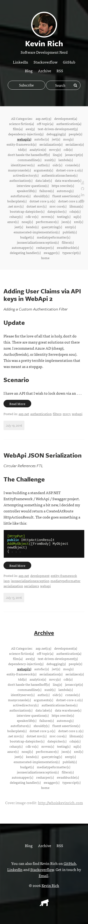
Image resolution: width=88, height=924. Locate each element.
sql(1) (77, 216)
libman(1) (76, 206)
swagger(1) (51, 252)
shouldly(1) (41, 195)
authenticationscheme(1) (59, 175)
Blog (29, 71)
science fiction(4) (21, 123)
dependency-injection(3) (25, 133)
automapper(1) (22, 247)
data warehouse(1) (68, 180)
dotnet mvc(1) (36, 206)
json (7, 584)
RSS (60, 71)
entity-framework (64, 579)
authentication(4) (68, 123)
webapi (77, 413)
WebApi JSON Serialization (43, 455)
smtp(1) (70, 226)
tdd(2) (22, 149)
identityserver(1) (22, 164)
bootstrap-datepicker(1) (27, 211)
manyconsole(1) (19, 170)
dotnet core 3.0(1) (42, 201)
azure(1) (13, 221)
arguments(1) (43, 170)
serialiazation (13, 589)
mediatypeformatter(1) (53, 237)
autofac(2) (41, 139)
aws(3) (30, 128)
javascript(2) (74, 154)
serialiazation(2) (50, 144)
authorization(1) (20, 180)
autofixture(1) (21, 195)
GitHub (69, 62)
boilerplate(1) (17, 201)
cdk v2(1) (32, 216)
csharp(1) (16, 216)
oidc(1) (57, 164)
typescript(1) (71, 252)
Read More (17, 403)
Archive (44, 71)
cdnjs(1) (74, 211)
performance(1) (47, 221)
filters (57, 413)
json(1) (66, 221)
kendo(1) (32, 226)
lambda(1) (65, 159)
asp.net (24, 413)
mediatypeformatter (65, 584)
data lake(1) (43, 180)
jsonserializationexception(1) (38, 242)
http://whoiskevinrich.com (60, 806)
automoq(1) (65, 190)
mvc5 (67, 413)
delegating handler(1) (25, 252)
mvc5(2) (55, 149)
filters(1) (68, 242)
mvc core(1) (58, 206)
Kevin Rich (50, 889)
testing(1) (63, 216)
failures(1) (46, 190)
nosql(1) (27, 221)
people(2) (75, 133)
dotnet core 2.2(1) (70, 201)
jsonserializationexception (30, 584)
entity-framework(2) (21, 144)
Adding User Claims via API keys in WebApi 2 (42, 295)
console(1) (72, 164)
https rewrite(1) (63, 185)
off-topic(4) (45, 123)
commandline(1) (29, 159)
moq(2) (68, 139)
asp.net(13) (43, 118)
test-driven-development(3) (58, 128)
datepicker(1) (56, 211)
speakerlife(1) (26, 190)
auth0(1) (44, 164)
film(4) (18, 128)
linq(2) (57, 154)
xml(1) (78, 221)
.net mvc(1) (15, 206)
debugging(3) (56, 133)
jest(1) (19, 226)
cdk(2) (68, 149)
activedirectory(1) (25, 175)
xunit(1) (49, 159)
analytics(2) (38, 149)
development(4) (65, 118)
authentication (41, 413)
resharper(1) (45, 247)
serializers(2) (74, 144)
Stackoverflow (45, 62)
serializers (31, 589)
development (40, 579)
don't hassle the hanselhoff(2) (29, 154)
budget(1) (27, 237)
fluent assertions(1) (66, 195)
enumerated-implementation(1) (37, 232)
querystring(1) (52, 226)
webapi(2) (24, 139)
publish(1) (70, 232)
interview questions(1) (33, 185)
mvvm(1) (47, 216)
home (45, 257)
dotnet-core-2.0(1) (69, 170)
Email (43, 879)
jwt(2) (56, 139)
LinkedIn (20, 62)
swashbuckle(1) (68, 247)
